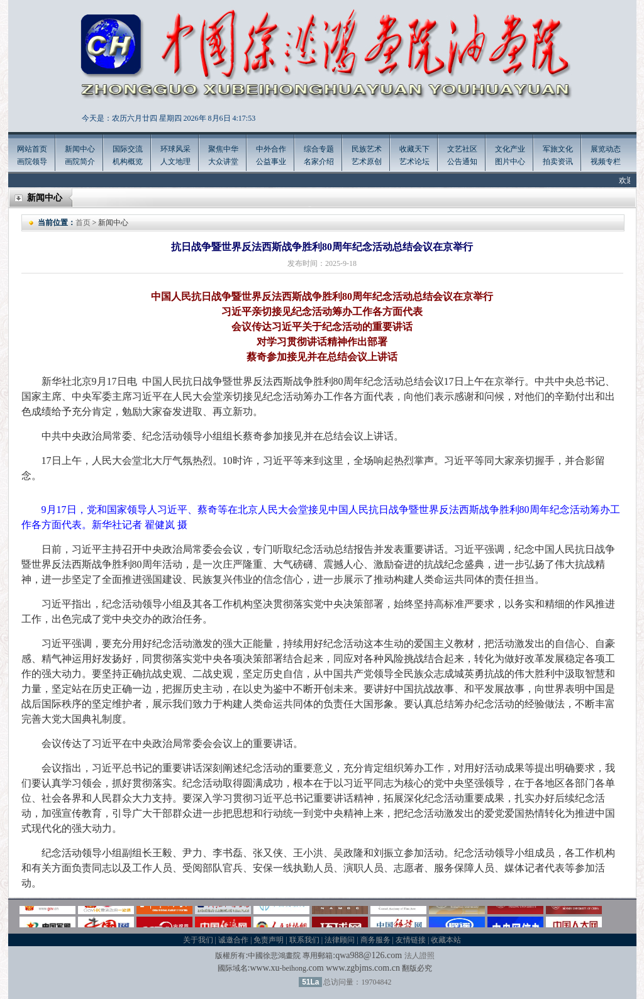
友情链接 (411, 940)
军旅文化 (558, 149)
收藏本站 (446, 940)
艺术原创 (367, 161)
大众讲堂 (223, 161)
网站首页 (32, 149)
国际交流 (128, 149)
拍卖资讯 (558, 161)
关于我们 (198, 940)
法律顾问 (340, 940)
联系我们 (304, 940)
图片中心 (510, 161)
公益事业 (271, 161)
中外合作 (271, 149)
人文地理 (175, 161)
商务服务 (375, 940)
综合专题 (319, 149)
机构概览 (128, 161)
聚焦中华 (223, 149)
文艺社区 (462, 149)
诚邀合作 (233, 940)
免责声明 (268, 940)
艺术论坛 (414, 161)
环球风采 (175, 149)
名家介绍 (319, 161)
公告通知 (462, 161)
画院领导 (32, 161)
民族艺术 (367, 149)
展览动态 (606, 149)
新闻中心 (80, 149)
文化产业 (510, 149)
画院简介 (80, 161)
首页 (83, 222)
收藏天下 (414, 149)
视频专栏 (606, 161)
